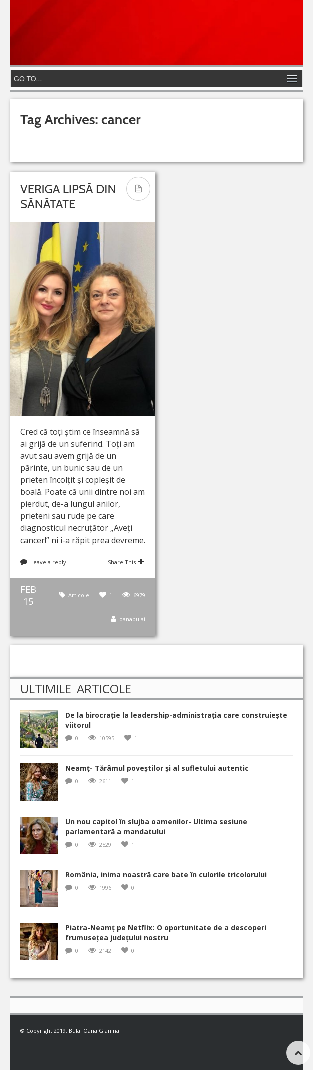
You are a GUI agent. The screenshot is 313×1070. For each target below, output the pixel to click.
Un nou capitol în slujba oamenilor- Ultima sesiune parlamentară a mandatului (156, 826)
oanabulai (132, 619)
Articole (78, 595)
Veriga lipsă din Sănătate (68, 196)
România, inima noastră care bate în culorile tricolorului (166, 874)
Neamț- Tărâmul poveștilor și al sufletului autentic (157, 768)
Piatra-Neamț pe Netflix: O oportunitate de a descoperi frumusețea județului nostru (165, 932)
